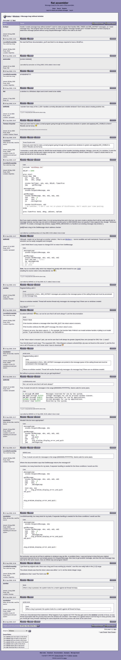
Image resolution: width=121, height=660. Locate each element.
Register (64, 8)
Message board (75, 652)
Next (14, 20)
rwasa (65, 658)
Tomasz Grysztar (59, 655)
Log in (71, 10)
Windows (16, 16)
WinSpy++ (68, 239)
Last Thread (103, 632)
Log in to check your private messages (57, 10)
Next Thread (111, 632)
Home (54, 8)
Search (59, 8)
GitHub (70, 655)
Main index (43, 652)
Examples (67, 652)
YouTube (75, 655)
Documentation (58, 652)
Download (50, 652)
